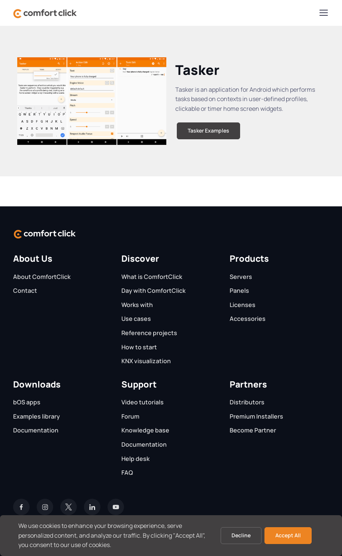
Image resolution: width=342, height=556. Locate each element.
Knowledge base (145, 430)
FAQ (127, 472)
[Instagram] (45, 507)
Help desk (135, 459)
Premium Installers (256, 416)
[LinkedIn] (92, 507)
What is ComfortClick (151, 277)
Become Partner (253, 430)
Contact (25, 290)
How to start (139, 347)
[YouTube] (116, 507)
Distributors (247, 402)
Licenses (242, 305)
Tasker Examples (208, 130)
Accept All (288, 535)
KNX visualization (146, 361)
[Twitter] (68, 507)
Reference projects (149, 333)
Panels (239, 290)
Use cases (136, 319)
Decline (241, 535)
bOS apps (26, 402)
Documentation (35, 430)
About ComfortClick (41, 277)
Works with (137, 305)
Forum (130, 416)
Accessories (248, 319)
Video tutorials (142, 402)
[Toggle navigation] (323, 12)
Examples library (36, 416)
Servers (241, 277)
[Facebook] (21, 507)
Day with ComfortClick (153, 290)
